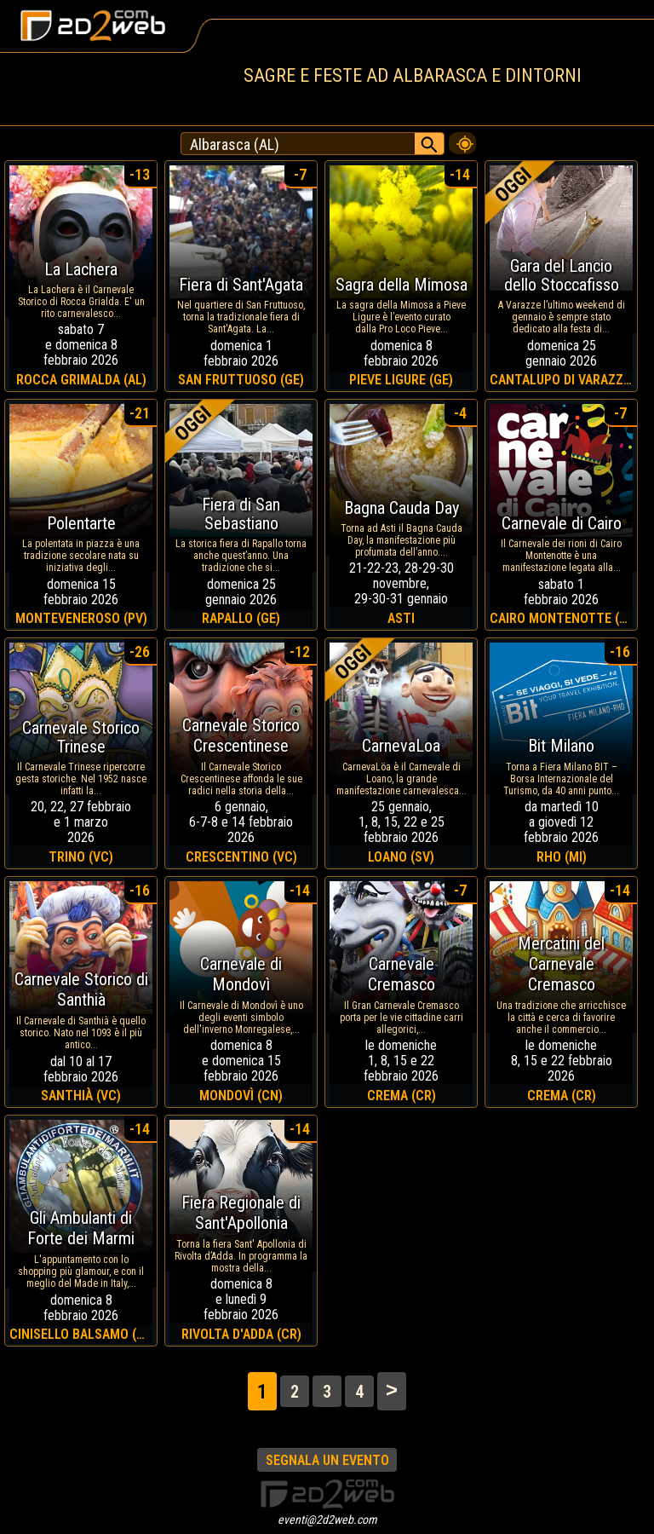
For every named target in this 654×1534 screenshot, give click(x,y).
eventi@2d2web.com (327, 1519)
